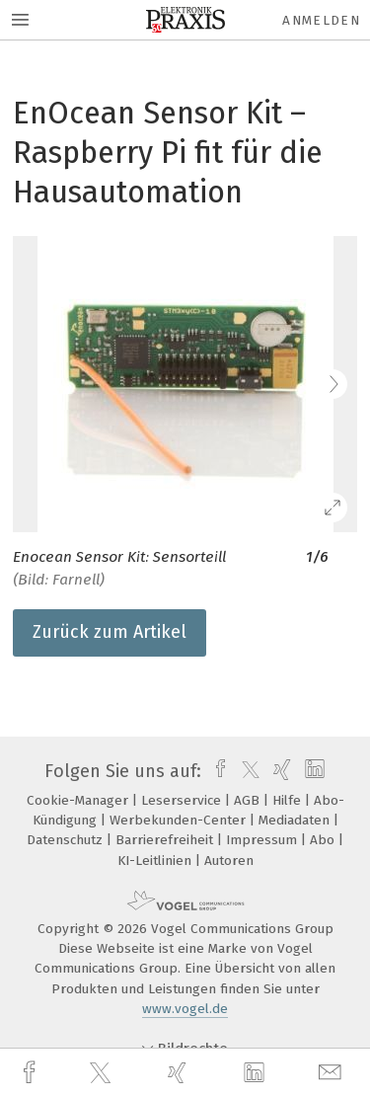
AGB (248, 800)
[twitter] (102, 1073)
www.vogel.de (185, 1008)
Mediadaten (296, 820)
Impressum (263, 839)
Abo (324, 839)
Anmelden (321, 20)
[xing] (179, 1072)
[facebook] (31, 1073)
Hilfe (288, 800)
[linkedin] (256, 1073)
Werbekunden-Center (180, 820)
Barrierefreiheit (166, 839)
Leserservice (183, 800)
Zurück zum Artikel (109, 632)
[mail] (332, 1073)
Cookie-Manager (79, 800)
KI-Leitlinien (156, 860)
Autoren (229, 860)
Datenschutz (67, 839)
